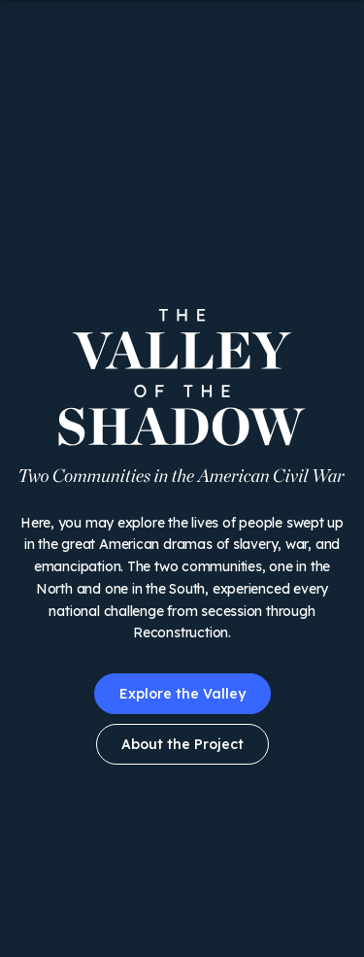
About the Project (182, 744)
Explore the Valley (182, 693)
